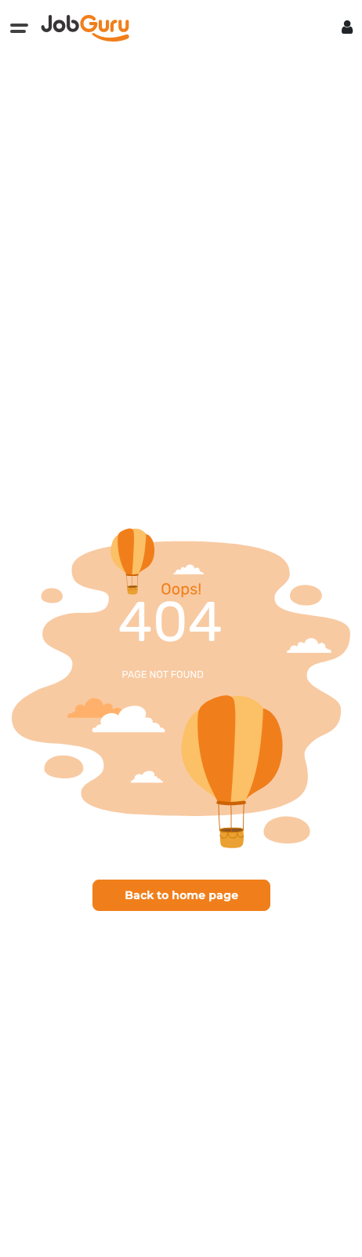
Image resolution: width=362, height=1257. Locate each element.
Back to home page (181, 895)
